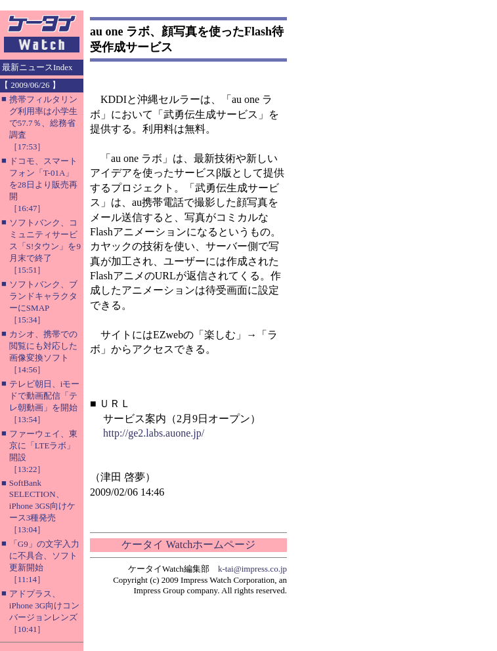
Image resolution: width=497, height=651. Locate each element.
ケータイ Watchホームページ (188, 544)
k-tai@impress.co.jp (252, 569)
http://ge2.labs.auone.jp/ (153, 433)
